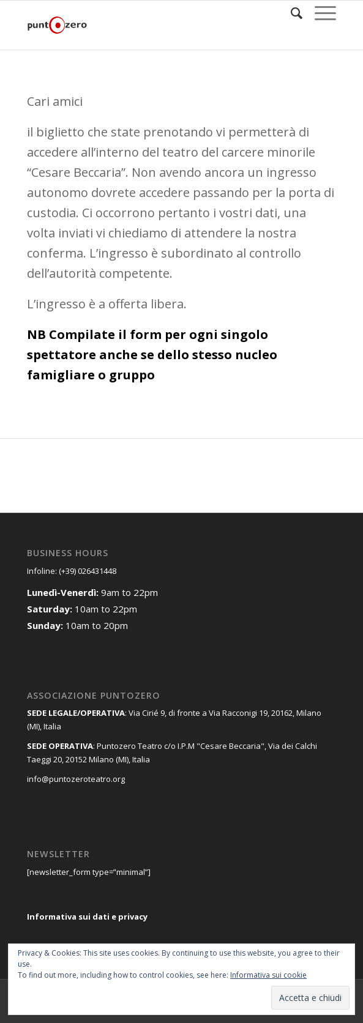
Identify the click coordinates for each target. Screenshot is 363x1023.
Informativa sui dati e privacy (87, 916)
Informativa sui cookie (268, 975)
